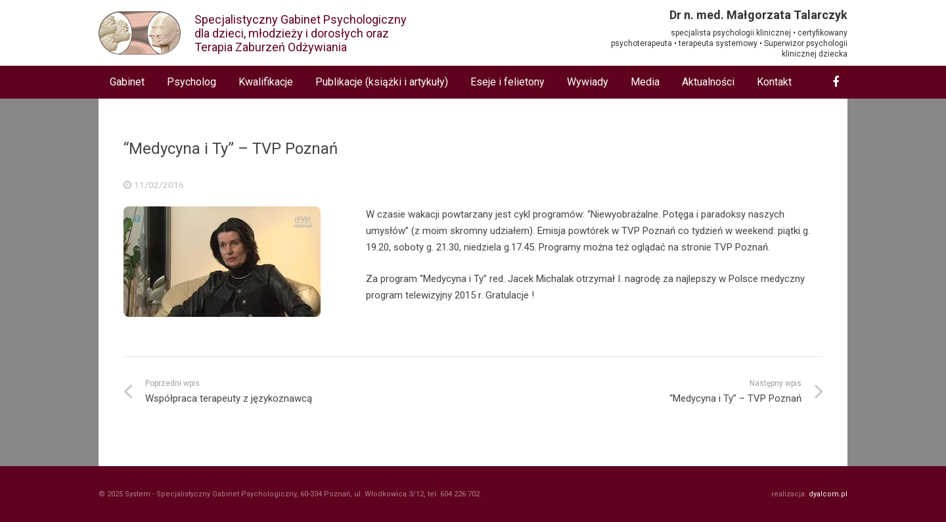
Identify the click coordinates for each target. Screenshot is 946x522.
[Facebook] (835, 82)
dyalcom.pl (828, 494)
